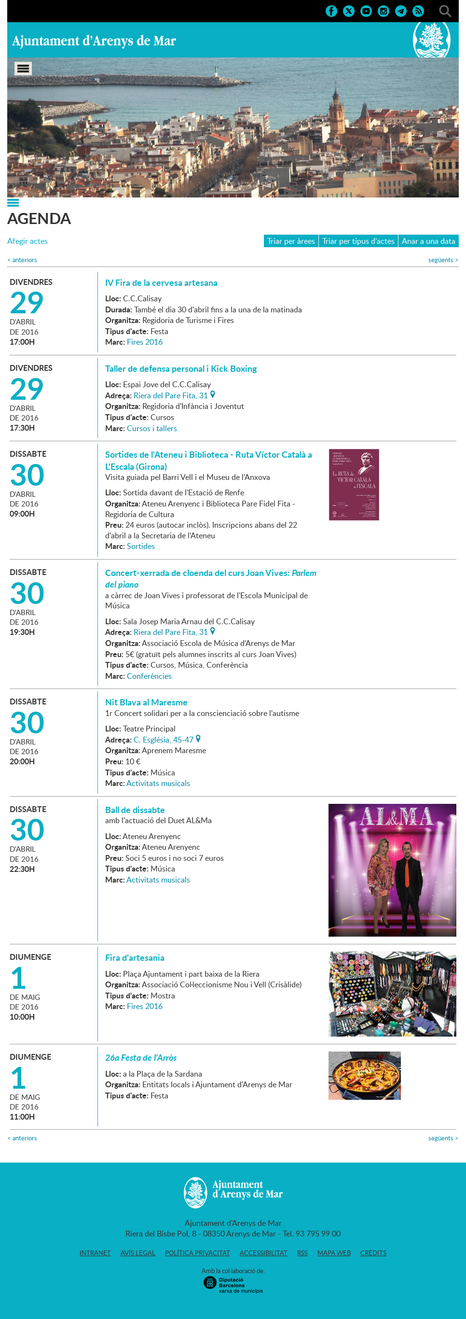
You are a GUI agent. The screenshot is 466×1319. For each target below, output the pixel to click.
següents (443, 260)
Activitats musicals (158, 783)
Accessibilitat (264, 1253)
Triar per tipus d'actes (358, 241)
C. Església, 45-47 (163, 739)
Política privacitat (197, 1253)
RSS (302, 1253)
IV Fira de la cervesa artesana (161, 282)
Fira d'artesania (134, 957)
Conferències (149, 676)
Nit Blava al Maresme (146, 702)
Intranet (95, 1253)
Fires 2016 (145, 342)
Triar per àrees (291, 241)
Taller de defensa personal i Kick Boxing (181, 368)
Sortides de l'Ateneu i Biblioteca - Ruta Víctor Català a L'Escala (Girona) (208, 460)
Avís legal (138, 1253)
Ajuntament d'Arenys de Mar (94, 41)
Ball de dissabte (135, 809)
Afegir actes (27, 241)
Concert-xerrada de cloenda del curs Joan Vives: (210, 578)
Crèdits (373, 1253)
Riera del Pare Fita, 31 (171, 394)
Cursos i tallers (152, 428)
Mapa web (334, 1253)
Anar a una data (428, 241)
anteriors (22, 260)
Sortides (141, 546)
